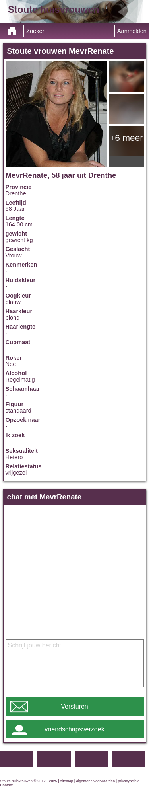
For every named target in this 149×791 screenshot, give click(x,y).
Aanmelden (132, 31)
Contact (6, 785)
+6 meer (126, 137)
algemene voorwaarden (95, 781)
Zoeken (36, 31)
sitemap (66, 781)
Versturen (74, 706)
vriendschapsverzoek (74, 729)
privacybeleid (128, 781)
